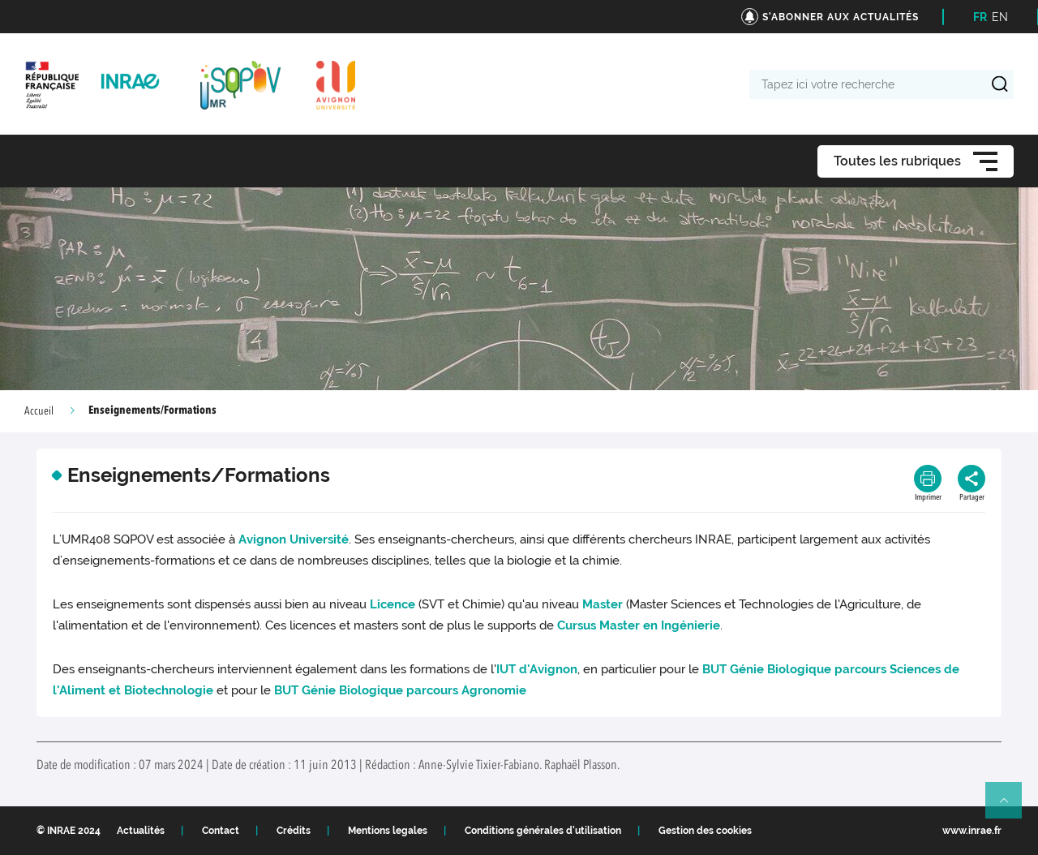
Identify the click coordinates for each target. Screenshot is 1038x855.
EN (1000, 17)
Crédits (294, 830)
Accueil (39, 411)
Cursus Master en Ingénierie (638, 625)
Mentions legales (387, 830)
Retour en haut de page (1010, 807)
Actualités (141, 830)
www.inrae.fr (972, 830)
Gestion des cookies (705, 830)
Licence (392, 604)
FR (980, 17)
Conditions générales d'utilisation (543, 830)
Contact (220, 830)
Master (602, 604)
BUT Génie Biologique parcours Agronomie (400, 690)
